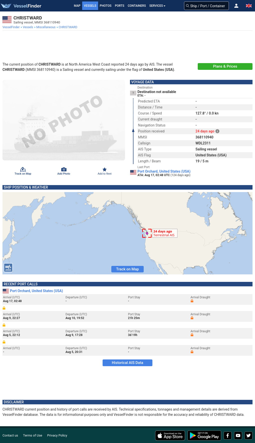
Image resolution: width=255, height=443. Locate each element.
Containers (137, 5)
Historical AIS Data (127, 362)
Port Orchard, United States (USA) (164, 171)
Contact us (10, 435)
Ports (119, 5)
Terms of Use (32, 435)
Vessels (90, 5)
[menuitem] (11, 27)
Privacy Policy (57, 435)
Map (77, 5)
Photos (106, 5)
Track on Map (127, 269)
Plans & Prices (225, 66)
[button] (236, 5)
